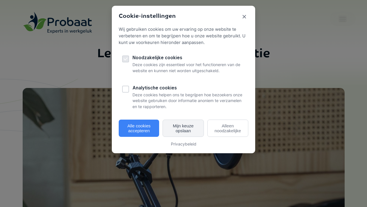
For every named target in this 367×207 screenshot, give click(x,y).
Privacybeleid (183, 143)
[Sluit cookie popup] (244, 17)
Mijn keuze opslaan (183, 128)
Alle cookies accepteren (139, 128)
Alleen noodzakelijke (227, 128)
